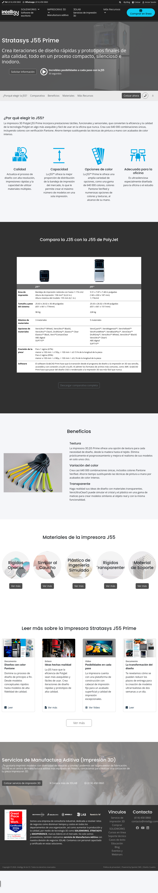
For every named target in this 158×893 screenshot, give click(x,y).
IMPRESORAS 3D (56, 11)
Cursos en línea (117, 832)
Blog (127, 2)
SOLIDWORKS (30, 9)
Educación (117, 843)
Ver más (15, 586)
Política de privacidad (111, 867)
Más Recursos (112, 11)
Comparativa (37, 95)
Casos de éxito (117, 839)
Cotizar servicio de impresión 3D (22, 783)
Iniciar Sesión (149, 2)
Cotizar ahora (131, 95)
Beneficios (53, 95)
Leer (8, 707)
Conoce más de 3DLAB (63, 783)
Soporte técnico (117, 836)
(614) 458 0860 (14, 2)
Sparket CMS (136, 867)
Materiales (68, 95)
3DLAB (77, 9)
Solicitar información (23, 71)
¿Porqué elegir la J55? (15, 95)
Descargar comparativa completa (79, 385)
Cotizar (136, 2)
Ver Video (92, 707)
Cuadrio (152, 867)
